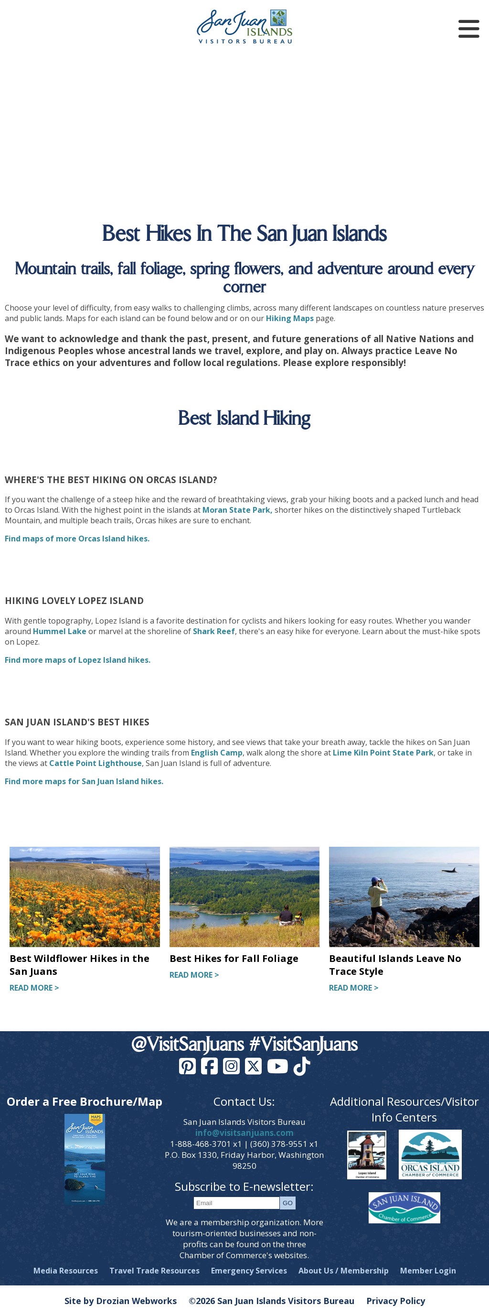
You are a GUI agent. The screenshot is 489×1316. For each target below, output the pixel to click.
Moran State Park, (237, 510)
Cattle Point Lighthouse (95, 763)
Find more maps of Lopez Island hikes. (77, 660)
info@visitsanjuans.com (244, 1132)
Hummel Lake (59, 631)
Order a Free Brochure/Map (84, 1101)
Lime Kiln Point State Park (383, 752)
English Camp (217, 752)
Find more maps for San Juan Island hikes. (84, 781)
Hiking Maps (290, 318)
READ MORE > (34, 987)
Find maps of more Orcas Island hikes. (77, 538)
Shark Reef (214, 631)
